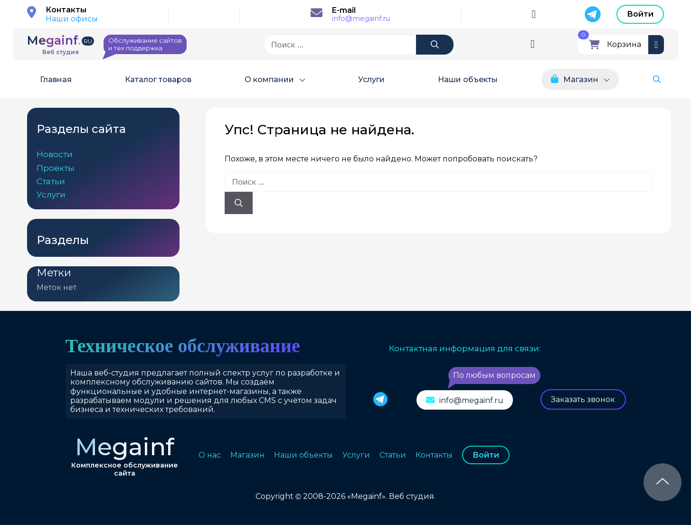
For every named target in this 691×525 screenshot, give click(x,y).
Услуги (371, 79)
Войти (640, 14)
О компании (269, 79)
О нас (210, 454)
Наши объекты (468, 79)
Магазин (580, 79)
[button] (657, 79)
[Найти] (435, 45)
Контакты (434, 454)
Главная (56, 79)
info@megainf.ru (361, 19)
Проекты (56, 168)
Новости (55, 154)
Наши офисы (72, 18)
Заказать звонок (583, 399)
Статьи (51, 181)
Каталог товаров (158, 79)
